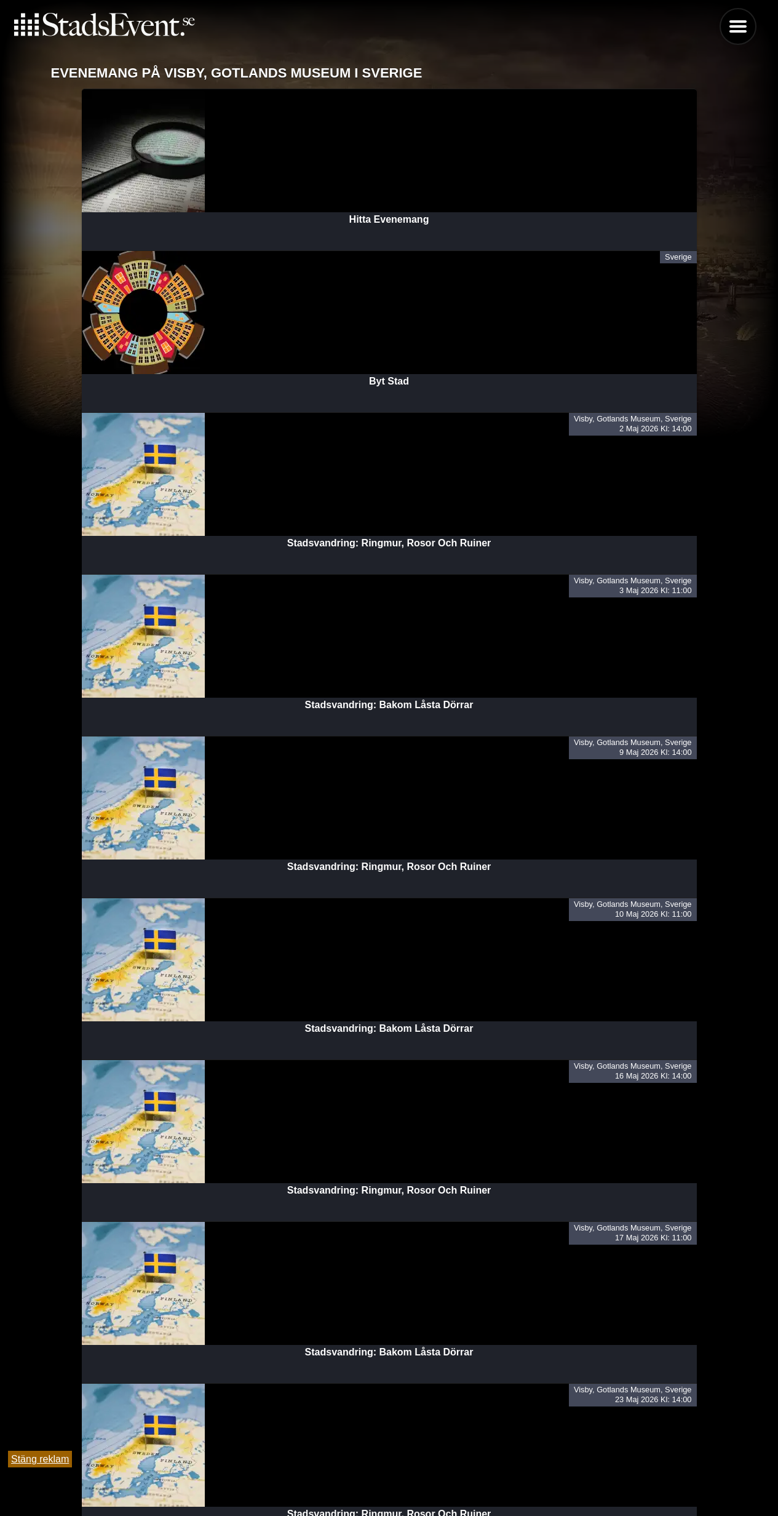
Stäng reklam (40, 1459)
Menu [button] (738, 26)
